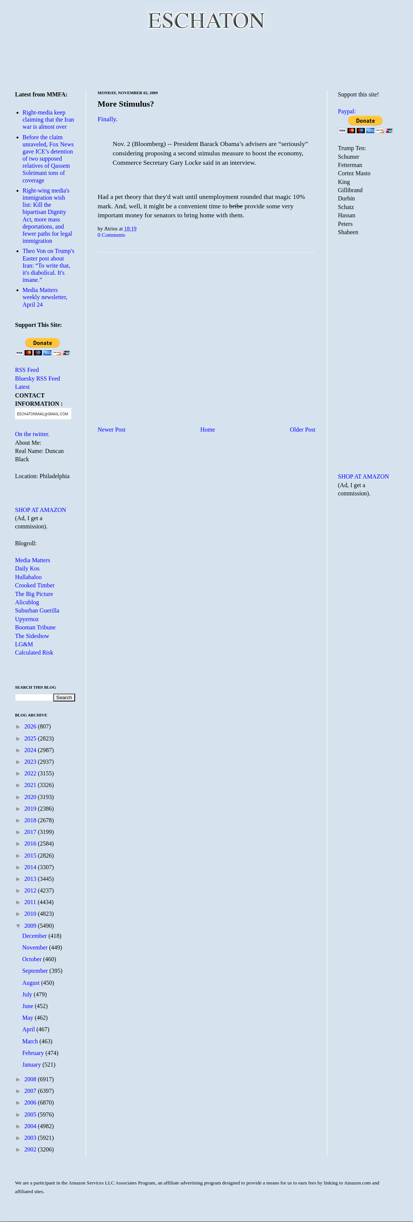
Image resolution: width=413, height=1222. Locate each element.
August (31, 983)
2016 (31, 843)
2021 (31, 785)
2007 (31, 1091)
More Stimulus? (126, 103)
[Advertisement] (206, 60)
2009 (31, 926)
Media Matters (32, 560)
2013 (31, 879)
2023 (31, 761)
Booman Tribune (35, 627)
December (35, 936)
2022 (31, 773)
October (32, 959)
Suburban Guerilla (37, 610)
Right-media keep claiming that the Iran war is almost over (48, 119)
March (30, 1041)
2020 (31, 797)
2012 (31, 890)
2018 (31, 820)
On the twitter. (32, 434)
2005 (31, 1114)
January (32, 1064)
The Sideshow (32, 636)
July (28, 994)
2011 (31, 902)
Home (207, 429)
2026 (31, 726)
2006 (31, 1102)
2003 (31, 1138)
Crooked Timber (34, 585)
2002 (31, 1149)
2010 (31, 913)
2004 (31, 1126)
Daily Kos (27, 568)
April (29, 1029)
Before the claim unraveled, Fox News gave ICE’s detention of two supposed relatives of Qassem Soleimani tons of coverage (48, 159)
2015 (31, 855)
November (35, 947)
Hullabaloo (28, 577)
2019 (31, 808)
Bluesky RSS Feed (37, 378)
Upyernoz (27, 619)
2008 (31, 1079)
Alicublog (27, 602)
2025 (31, 738)
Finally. (108, 119)
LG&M (24, 644)
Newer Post (111, 429)
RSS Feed (27, 370)
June (28, 1006)
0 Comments (111, 235)
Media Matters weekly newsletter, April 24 (45, 297)
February (33, 1053)
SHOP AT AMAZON (40, 510)
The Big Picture (34, 594)
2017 (31, 832)
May (28, 1017)
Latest (22, 387)
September (35, 971)
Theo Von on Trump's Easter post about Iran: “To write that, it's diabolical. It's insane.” (48, 265)
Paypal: (347, 111)
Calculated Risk (34, 652)
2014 (31, 867)
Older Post (302, 429)
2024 (31, 750)
